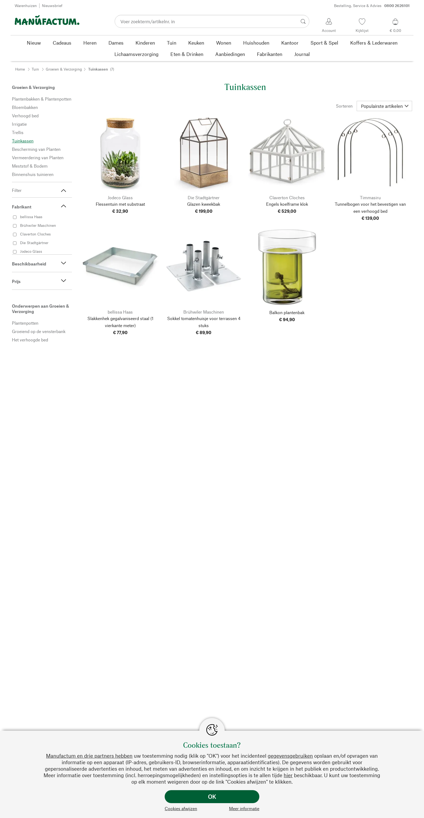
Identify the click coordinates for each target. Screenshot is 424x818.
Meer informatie (244, 808)
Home (20, 69)
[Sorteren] (384, 106)
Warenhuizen (26, 5)
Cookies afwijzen (181, 808)
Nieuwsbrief (52, 5)
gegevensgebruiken (290, 756)
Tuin (35, 69)
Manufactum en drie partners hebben (89, 756)
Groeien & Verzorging (64, 69)
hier (288, 775)
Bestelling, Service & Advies (372, 5)
